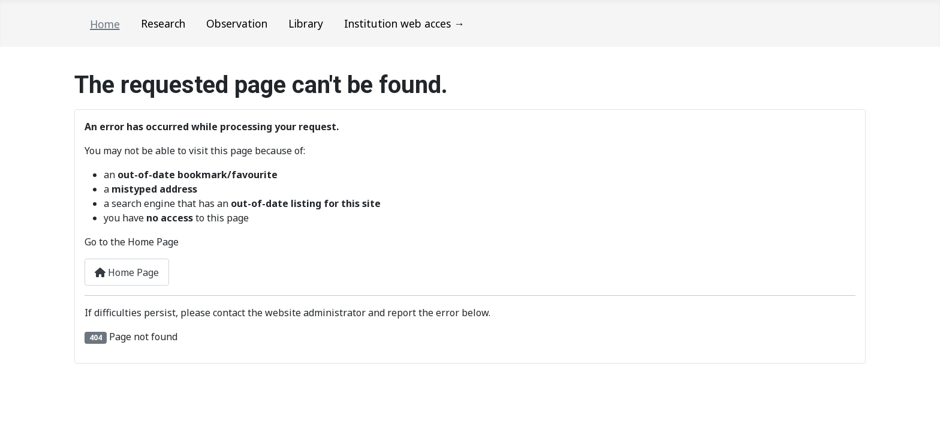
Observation (236, 23)
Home (105, 24)
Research (163, 23)
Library (305, 23)
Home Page (127, 272)
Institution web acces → (404, 23)
